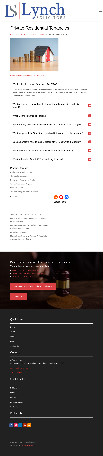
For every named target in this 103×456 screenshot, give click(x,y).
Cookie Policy (15, 407)
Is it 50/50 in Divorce (18, 232)
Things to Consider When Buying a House (26, 214)
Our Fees (13, 397)
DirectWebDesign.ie (28, 445)
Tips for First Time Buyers (19, 176)
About (12, 332)
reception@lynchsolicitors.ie (20, 368)
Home (12, 327)
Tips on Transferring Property (21, 184)
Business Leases (16, 188)
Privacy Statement (17, 402)
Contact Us (19, 296)
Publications (14, 388)
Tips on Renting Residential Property (24, 192)
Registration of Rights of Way (21, 172)
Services (13, 336)
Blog (12, 341)
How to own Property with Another (23, 180)
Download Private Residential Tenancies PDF (33, 286)
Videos (13, 393)
